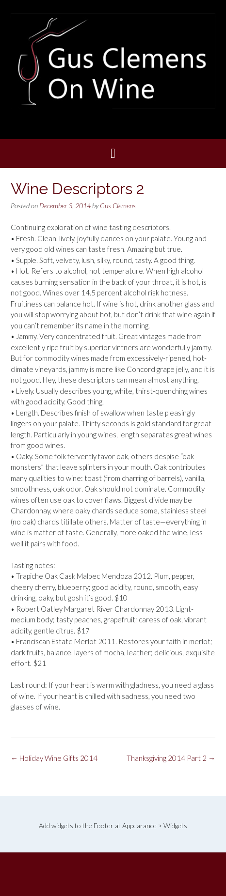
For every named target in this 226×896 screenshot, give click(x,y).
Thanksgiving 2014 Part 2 (171, 758)
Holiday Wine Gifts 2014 (54, 758)
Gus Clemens (118, 205)
